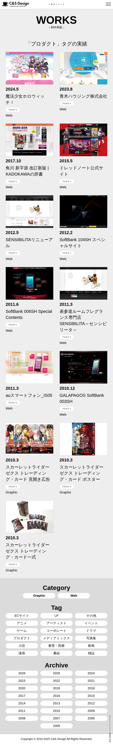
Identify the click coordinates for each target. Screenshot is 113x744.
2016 (56, 696)
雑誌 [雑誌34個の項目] (91, 653)
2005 (56, 726)
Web (9, 115)
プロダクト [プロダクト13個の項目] (21, 638)
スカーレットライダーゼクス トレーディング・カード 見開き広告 (28, 473)
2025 (56, 673)
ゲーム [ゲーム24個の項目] (22, 630)
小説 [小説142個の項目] (22, 646)
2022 (56, 681)
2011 (21, 711)
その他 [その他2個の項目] (91, 615)
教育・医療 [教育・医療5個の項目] (56, 646)
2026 (21, 673)
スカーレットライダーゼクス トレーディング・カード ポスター (81, 473)
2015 (91, 696)
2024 (91, 673)
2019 (56, 688)
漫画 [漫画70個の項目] (22, 653)
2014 (21, 703)
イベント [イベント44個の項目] (91, 623)
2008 (21, 718)
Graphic (11, 492)
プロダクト (13, 110)
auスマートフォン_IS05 (29, 395)
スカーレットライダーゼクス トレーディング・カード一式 (27, 550)
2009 (91, 711)
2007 (56, 718)
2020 (21, 688)
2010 (56, 711)
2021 (91, 681)
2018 (91, 688)
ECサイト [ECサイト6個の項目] (22, 615)
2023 (21, 681)
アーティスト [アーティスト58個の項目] (56, 623)
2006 (91, 718)
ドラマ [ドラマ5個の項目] (91, 630)
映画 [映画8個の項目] (91, 646)
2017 (21, 696)
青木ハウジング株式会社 (83, 96)
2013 (56, 703)
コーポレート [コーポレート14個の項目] (56, 630)
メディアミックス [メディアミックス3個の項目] (56, 638)
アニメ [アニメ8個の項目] (22, 623)
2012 (91, 703)
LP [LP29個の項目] (56, 615)
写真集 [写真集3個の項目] (91, 638)
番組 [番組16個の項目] (56, 653)
